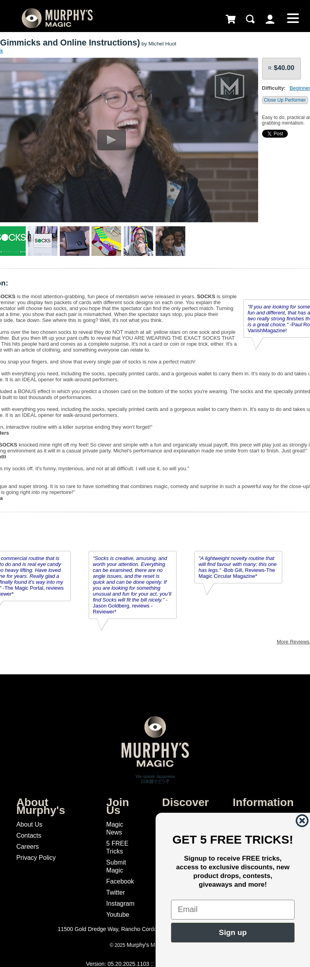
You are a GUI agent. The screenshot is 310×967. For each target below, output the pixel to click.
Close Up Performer (285, 100)
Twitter (115, 892)
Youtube (117, 914)
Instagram (120, 903)
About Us (29, 824)
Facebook (120, 881)
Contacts (28, 835)
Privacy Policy (36, 857)
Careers (27, 846)
